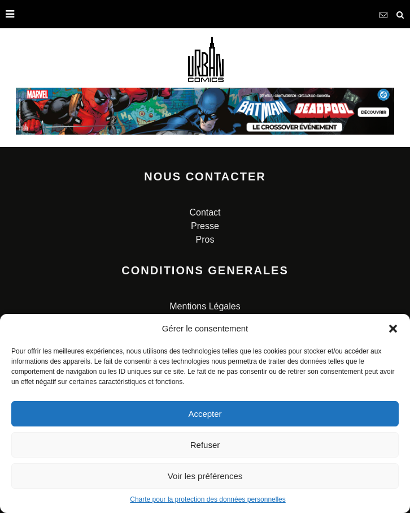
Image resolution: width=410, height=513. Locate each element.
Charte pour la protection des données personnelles (208, 499)
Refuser (205, 445)
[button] (393, 328)
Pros (205, 239)
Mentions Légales (204, 306)
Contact (204, 212)
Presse (205, 226)
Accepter (204, 414)
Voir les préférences (205, 476)
